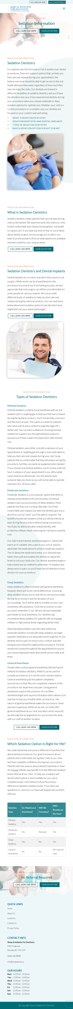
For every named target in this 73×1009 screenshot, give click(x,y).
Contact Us (12, 923)
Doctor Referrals (57, 2)
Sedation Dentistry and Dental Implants (37, 121)
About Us (11, 913)
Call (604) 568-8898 (37, 2)
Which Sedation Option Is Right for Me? (36, 128)
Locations (11, 918)
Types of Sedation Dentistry (30, 125)
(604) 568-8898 (14, 956)
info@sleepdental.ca (15, 962)
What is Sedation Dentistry (29, 118)
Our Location (49, 31)
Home (9, 908)
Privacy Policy (13, 928)
